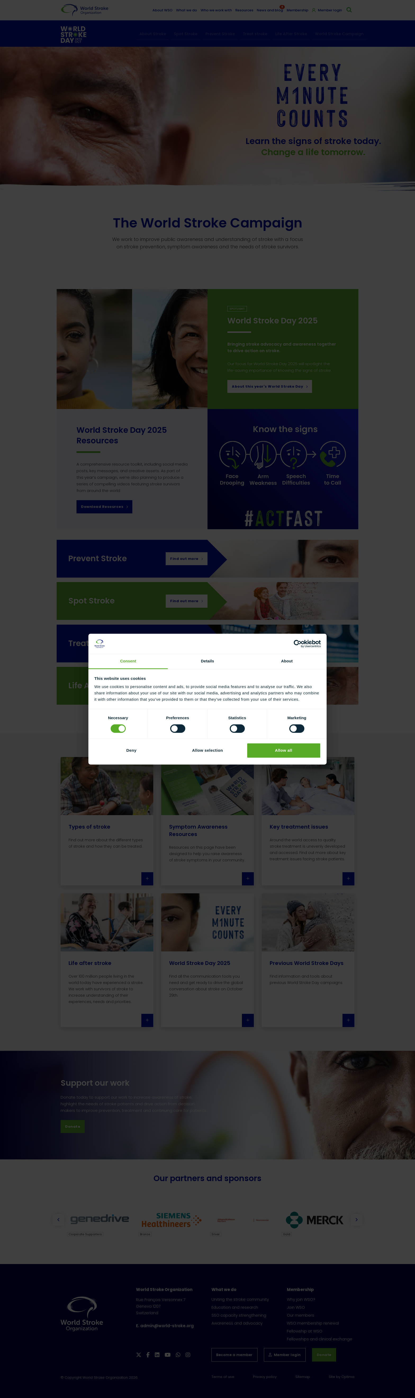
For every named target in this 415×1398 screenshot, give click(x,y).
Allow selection (207, 750)
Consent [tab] (128, 661)
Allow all (283, 750)
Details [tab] (207, 661)
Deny (131, 750)
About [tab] (287, 661)
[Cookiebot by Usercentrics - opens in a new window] (297, 644)
